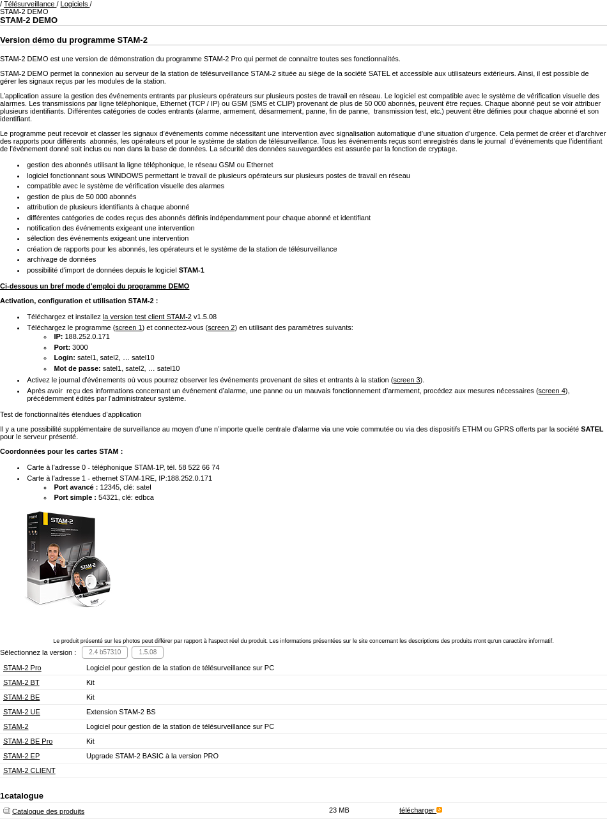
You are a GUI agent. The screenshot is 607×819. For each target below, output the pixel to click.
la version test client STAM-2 (147, 316)
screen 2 (221, 327)
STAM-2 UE (21, 712)
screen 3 (406, 380)
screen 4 (552, 390)
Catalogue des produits (48, 811)
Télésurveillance (30, 4)
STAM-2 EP (21, 756)
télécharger (420, 810)
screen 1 (128, 327)
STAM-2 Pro (22, 668)
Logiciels (75, 4)
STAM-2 (16, 726)
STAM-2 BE (21, 697)
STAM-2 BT (21, 682)
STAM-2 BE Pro (27, 741)
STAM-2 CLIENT (29, 770)
